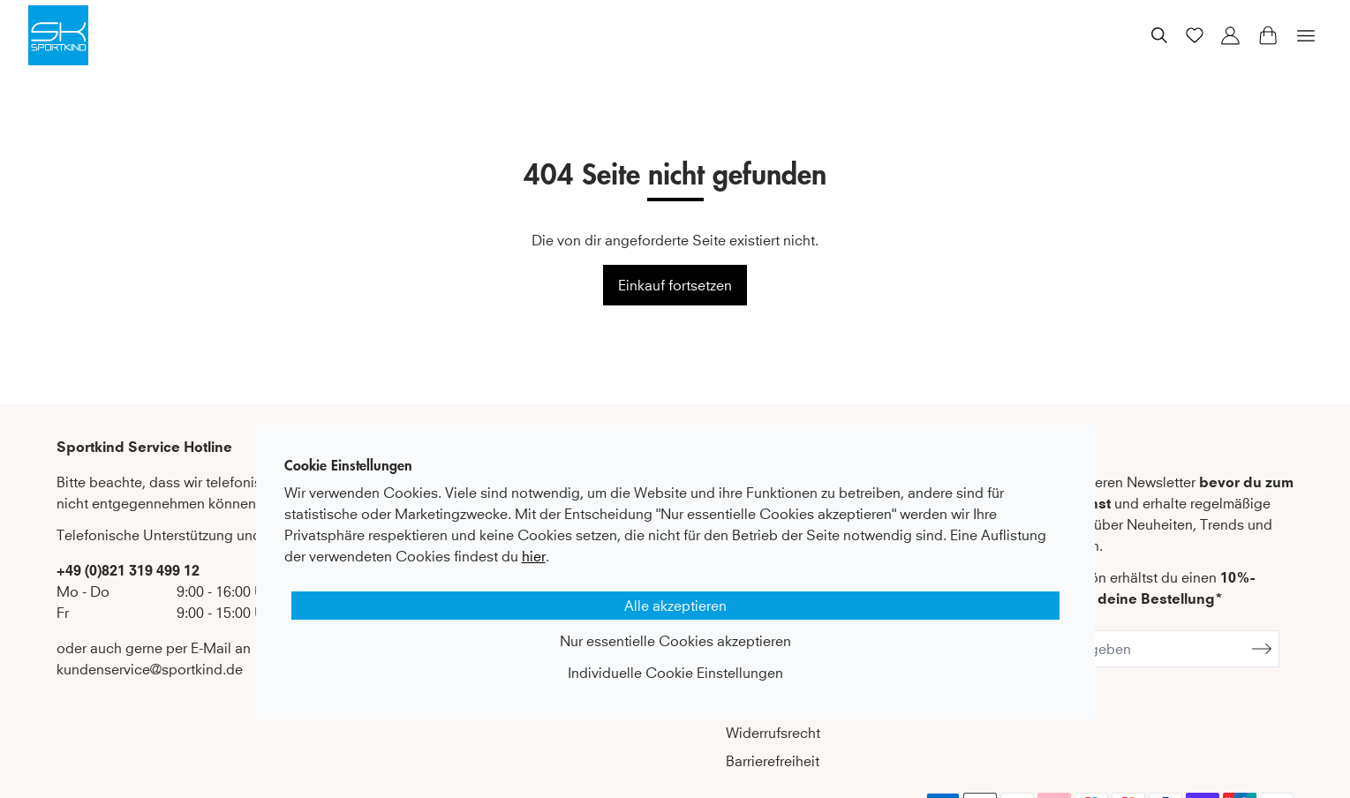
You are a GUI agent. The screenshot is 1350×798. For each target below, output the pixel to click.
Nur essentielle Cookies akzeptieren (675, 641)
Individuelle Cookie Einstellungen (675, 672)
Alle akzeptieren (675, 605)
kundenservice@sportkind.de (150, 669)
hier (534, 556)
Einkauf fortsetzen (675, 285)
